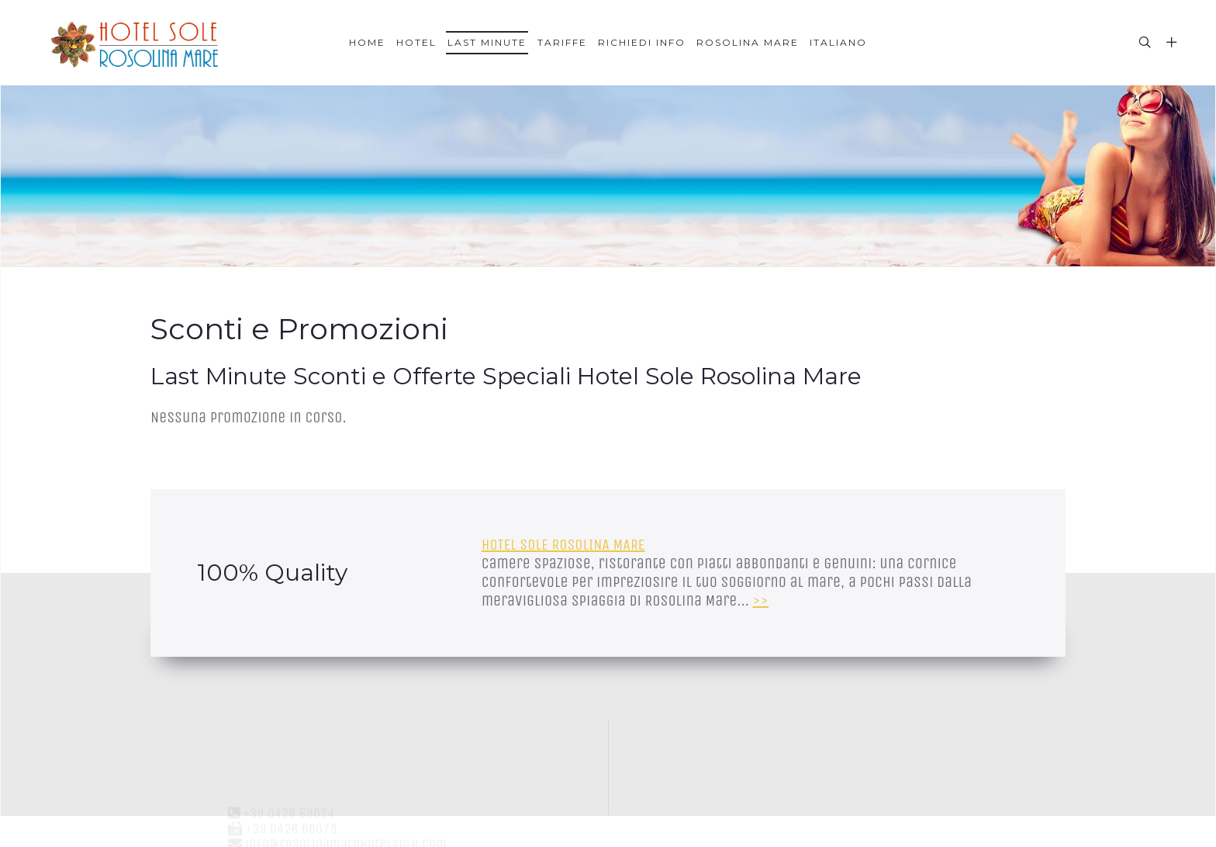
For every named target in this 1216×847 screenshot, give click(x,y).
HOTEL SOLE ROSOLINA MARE (563, 545)
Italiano (838, 42)
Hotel (416, 42)
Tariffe (562, 42)
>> (761, 600)
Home (367, 42)
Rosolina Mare (747, 42)
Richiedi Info (642, 42)
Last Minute (487, 42)
